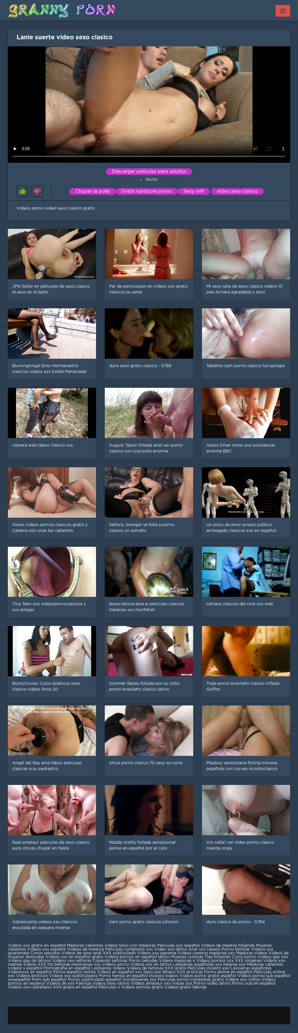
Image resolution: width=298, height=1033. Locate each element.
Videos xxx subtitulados (73, 976)
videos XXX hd (38, 964)
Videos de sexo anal (81, 953)
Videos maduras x (177, 961)
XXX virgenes (248, 961)
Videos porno (115, 964)
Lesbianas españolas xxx (197, 964)
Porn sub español (49, 979)
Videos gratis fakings (185, 987)
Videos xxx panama (157, 953)
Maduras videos (251, 953)
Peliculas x (109, 987)
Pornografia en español (67, 968)
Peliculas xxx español (178, 945)
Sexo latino (118, 983)
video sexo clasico (237, 191)
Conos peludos (45, 953)
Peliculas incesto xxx (208, 968)
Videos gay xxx (273, 957)
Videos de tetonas (145, 968)
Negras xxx (235, 964)
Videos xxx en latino (150, 964)
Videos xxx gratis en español (37, 945)
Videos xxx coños (242, 979)
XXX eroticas (190, 972)
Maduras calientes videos (92, 945)
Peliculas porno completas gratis (191, 979)
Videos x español (25, 968)
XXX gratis (175, 968)
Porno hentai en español (123, 976)
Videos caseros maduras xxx (206, 953)
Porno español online (74, 972)
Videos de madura (85, 949)
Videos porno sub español (263, 976)
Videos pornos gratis (142, 987)
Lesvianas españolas (251, 968)
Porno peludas (143, 961)
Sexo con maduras (137, 945)
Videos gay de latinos (29, 961)
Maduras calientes (265, 964)
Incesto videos (164, 976)
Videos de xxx (61, 983)
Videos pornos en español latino (137, 957)
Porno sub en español (254, 983)
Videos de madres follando (228, 945)
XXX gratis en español (75, 987)
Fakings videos (91, 983)
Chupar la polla (92, 191)
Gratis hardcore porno (146, 191)
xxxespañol (20, 979)
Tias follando (218, 957)
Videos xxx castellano (30, 987)
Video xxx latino (170, 949)
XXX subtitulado (120, 953)
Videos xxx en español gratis (74, 957)
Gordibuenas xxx (140, 979)
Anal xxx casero (204, 949)
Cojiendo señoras (110, 961)
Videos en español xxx (120, 972)
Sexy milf (193, 191)
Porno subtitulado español (95, 979)
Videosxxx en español (30, 972)
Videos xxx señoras (72, 961)
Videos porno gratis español (208, 976)
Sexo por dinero (160, 972)
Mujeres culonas (187, 957)
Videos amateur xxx (151, 983)
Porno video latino (212, 983)
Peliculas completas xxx (129, 949)
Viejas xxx (182, 983)
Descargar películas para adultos (149, 171)
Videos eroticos (32, 976)
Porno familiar (235, 949)
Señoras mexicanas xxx (78, 964)
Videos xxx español (47, 949)
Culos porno (245, 957)
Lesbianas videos (109, 968)
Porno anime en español (228, 972)
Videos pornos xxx (215, 961)
